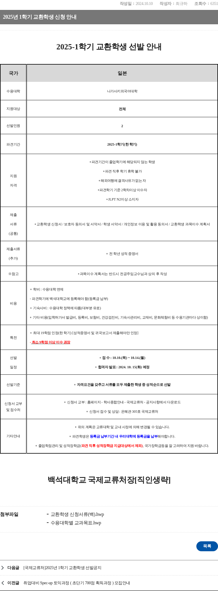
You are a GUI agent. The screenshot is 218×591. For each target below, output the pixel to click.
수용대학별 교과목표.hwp (75, 522)
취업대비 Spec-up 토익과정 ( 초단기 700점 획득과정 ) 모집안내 (76, 583)
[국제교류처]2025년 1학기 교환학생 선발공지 (62, 568)
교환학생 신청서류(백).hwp (76, 514)
